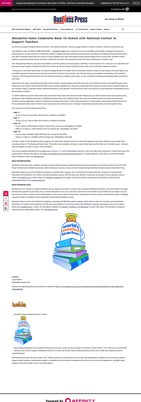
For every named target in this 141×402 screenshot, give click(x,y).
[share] (128, 29)
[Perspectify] (6, 198)
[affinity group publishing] (6, 203)
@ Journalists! (82, 29)
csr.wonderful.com (38, 180)
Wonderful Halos (59, 51)
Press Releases (67, 29)
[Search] (122, 29)
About (106, 29)
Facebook (49, 178)
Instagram (58, 178)
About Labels (96, 29)
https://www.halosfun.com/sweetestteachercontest (62, 154)
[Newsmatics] (6, 208)
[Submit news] (6, 193)
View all (136, 3)
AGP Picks (6, 3)
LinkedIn (64, 207)
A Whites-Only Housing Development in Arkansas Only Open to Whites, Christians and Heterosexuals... (50, 3)
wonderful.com (26, 207)
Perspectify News (50, 29)
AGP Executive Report (21, 29)
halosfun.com (39, 156)
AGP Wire (37, 29)
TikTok (68, 178)
